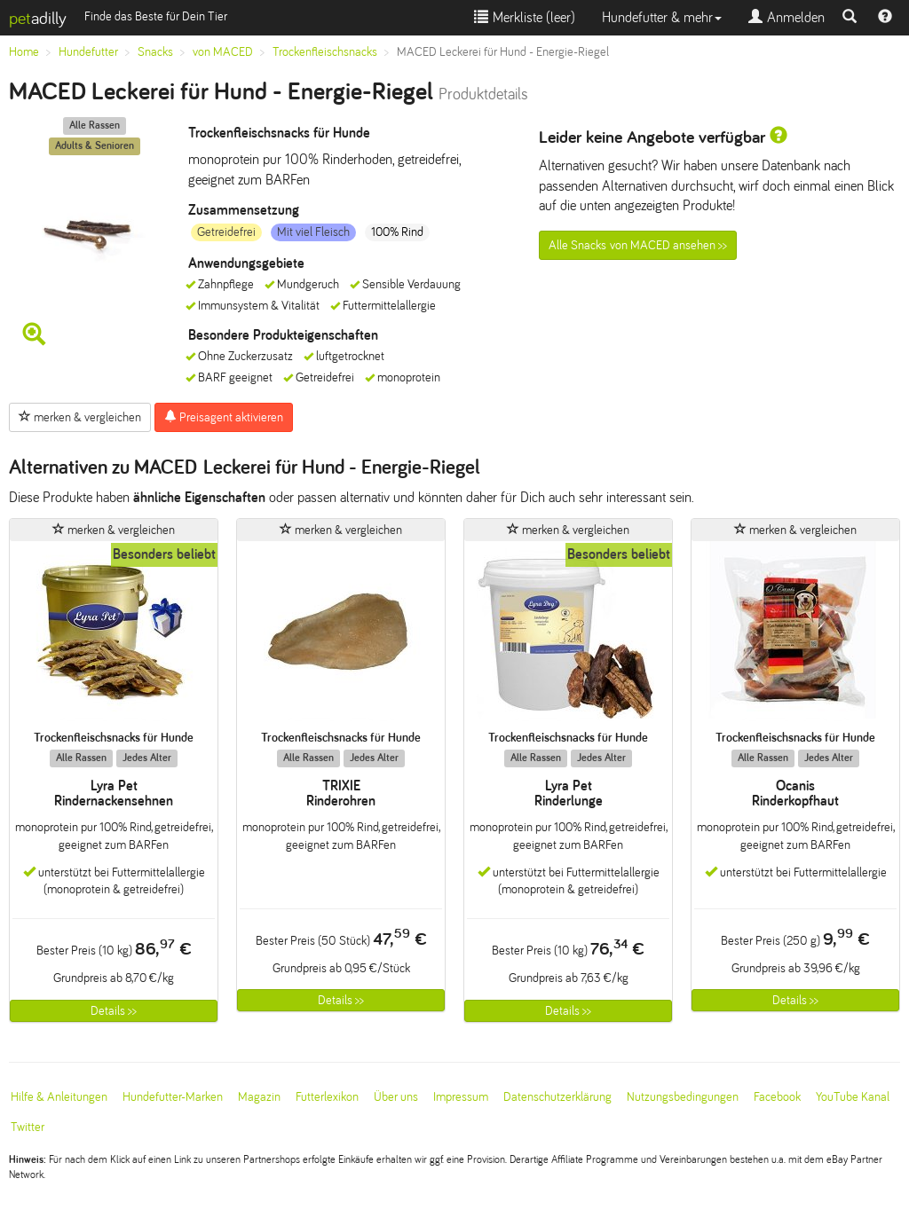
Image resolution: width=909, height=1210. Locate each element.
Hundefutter (88, 52)
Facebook (777, 1097)
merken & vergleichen (80, 417)
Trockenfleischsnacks (325, 52)
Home (24, 52)
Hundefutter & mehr (662, 17)
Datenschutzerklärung (557, 1097)
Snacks (155, 52)
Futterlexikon (327, 1097)
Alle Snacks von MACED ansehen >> (638, 245)
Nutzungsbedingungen (683, 1097)
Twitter (27, 1127)
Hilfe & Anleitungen (59, 1097)
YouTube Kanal (852, 1097)
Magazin (259, 1097)
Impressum (460, 1097)
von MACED (223, 52)
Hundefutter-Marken (173, 1097)
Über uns (396, 1097)
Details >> (114, 1011)
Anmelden (786, 17)
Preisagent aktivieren (223, 417)
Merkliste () (524, 17)
